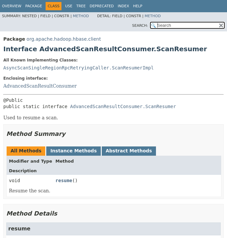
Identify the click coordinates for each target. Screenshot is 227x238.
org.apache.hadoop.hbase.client (63, 39)
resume (64, 180)
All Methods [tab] (26, 150)
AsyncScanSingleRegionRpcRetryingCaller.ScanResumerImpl (78, 67)
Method (81, 16)
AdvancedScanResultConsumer (40, 86)
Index (123, 6)
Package (33, 6)
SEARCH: (140, 25)
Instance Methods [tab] (73, 150)
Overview (11, 6)
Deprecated (102, 6)
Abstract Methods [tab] (129, 150)
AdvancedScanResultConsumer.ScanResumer (123, 106)
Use (68, 6)
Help (137, 6)
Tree (81, 6)
